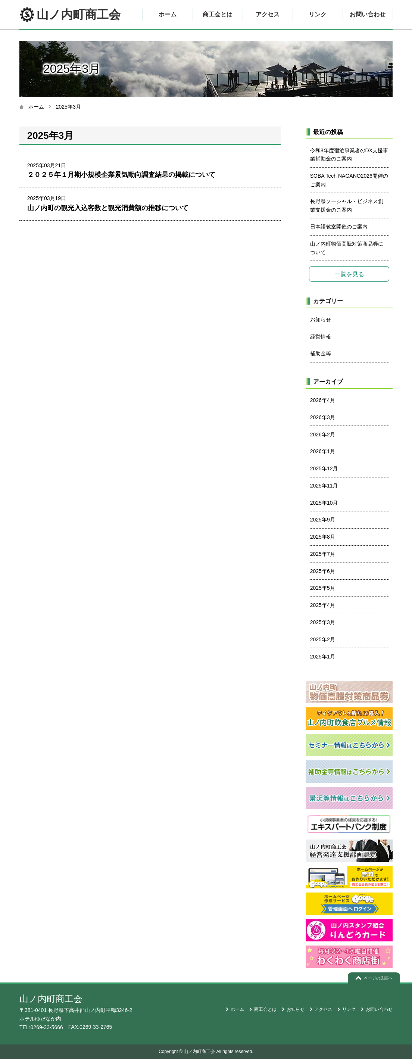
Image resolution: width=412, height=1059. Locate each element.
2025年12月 (324, 468)
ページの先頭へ (378, 978)
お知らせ (320, 320)
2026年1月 (322, 451)
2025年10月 (324, 503)
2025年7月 (322, 554)
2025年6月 (322, 571)
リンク (318, 14)
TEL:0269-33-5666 (41, 1027)
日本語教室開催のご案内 (339, 227)
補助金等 (320, 353)
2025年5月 (322, 588)
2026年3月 (322, 417)
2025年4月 (322, 605)
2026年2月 (322, 434)
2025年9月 (322, 520)
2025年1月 (322, 657)
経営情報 (320, 337)
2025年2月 (322, 639)
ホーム (168, 14)
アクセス (268, 14)
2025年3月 (322, 622)
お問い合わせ (368, 14)
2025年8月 (322, 537)
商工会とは (217, 14)
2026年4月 (322, 400)
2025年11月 (324, 486)
